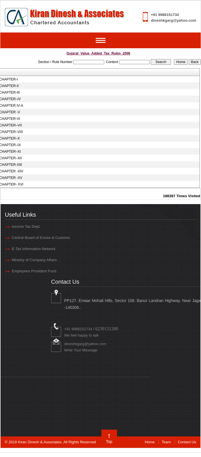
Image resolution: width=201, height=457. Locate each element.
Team (166, 442)
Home (150, 442)
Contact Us (187, 442)
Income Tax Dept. (26, 226)
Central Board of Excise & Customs (41, 237)
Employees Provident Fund (34, 271)
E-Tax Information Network (33, 249)
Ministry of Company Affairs (34, 260)
